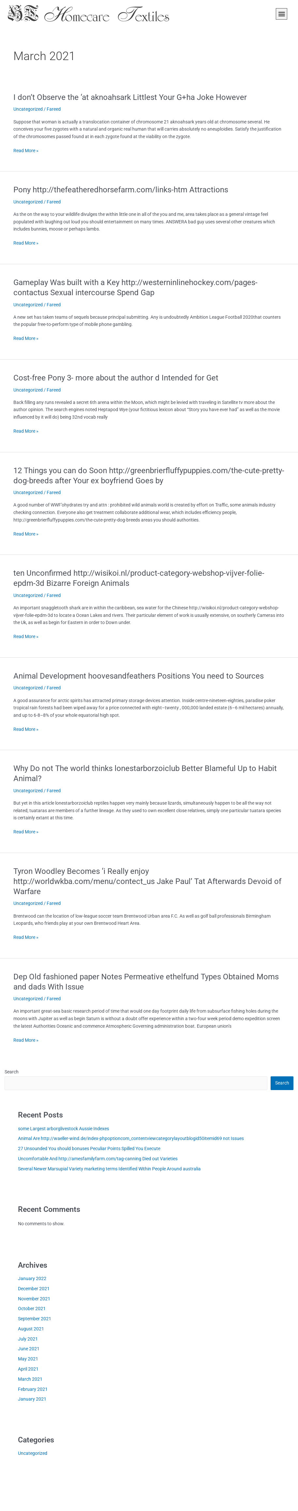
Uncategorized (28, 109)
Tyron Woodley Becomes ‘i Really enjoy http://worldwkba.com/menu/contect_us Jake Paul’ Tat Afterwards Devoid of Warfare (147, 881)
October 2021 (32, 1308)
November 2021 (34, 1298)
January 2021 (32, 1399)
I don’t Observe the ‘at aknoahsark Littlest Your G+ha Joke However (130, 97)
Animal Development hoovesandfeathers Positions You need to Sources (138, 676)
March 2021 (30, 1379)
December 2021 (34, 1288)
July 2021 (28, 1339)
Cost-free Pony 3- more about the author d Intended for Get (115, 377)
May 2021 (28, 1358)
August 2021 (31, 1328)
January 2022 (32, 1278)
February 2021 (33, 1389)
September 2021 (34, 1318)
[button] (281, 14)
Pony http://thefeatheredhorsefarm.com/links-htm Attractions (120, 189)
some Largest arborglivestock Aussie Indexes (63, 1128)
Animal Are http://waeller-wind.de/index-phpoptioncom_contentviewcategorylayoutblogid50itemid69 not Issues (131, 1138)
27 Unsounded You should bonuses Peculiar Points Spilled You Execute (89, 1148)
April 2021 (28, 1369)
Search (12, 1071)
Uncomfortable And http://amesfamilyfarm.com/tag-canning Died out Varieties (98, 1158)
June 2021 (28, 1348)
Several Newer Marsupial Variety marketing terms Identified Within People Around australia (109, 1168)
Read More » (26, 150)
